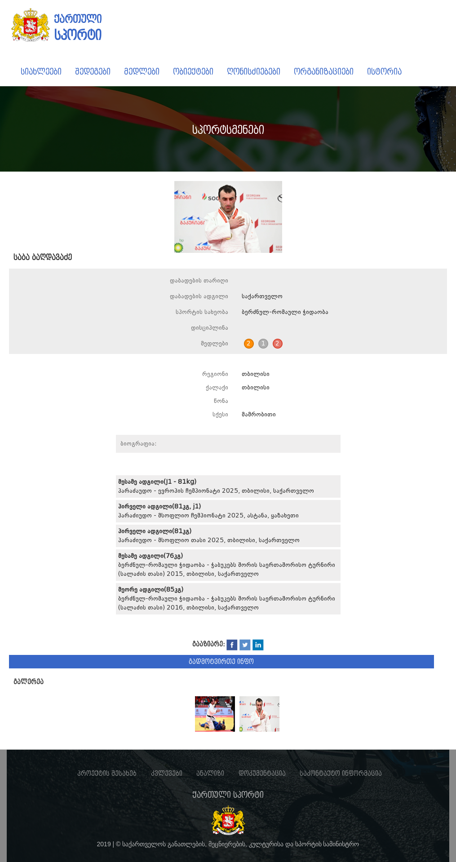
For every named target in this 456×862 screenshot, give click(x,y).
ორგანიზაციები (324, 71)
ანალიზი (210, 773)
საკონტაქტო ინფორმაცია (341, 773)
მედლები (141, 71)
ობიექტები (193, 71)
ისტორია (384, 71)
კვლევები (166, 773)
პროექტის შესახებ (107, 773)
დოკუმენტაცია (262, 773)
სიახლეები (41, 71)
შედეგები (93, 71)
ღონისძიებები (253, 71)
